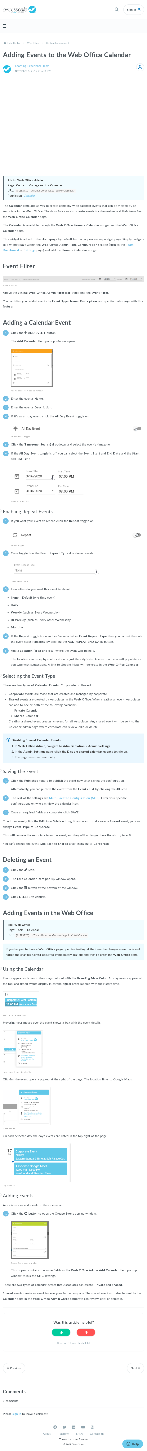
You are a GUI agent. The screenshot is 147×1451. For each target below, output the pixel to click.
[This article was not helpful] (86, 1332)
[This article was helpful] (61, 1332)
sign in (16, 1413)
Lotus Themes (80, 1439)
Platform (63, 1433)
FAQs (79, 1433)
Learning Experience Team (32, 65)
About (47, 1433)
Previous (15, 1368)
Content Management (57, 42)
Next (134, 1368)
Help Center (13, 42)
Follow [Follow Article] (140, 67)
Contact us (97, 1433)
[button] (116, 9)
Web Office (33, 42)
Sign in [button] (131, 9)
